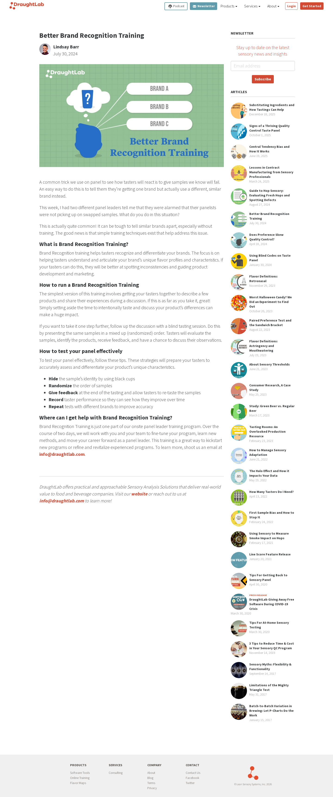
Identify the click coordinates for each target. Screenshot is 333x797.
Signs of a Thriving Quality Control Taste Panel (269, 128)
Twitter (190, 783)
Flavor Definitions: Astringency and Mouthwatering (263, 346)
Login (291, 6)
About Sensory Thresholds (269, 364)
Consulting (116, 773)
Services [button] (252, 6)
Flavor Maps (78, 783)
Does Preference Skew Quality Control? (266, 237)
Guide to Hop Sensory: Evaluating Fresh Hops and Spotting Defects (269, 195)
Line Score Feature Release (270, 554)
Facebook (192, 778)
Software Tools (80, 773)
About (151, 773)
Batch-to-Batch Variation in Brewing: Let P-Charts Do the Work (271, 710)
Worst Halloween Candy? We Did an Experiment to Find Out (270, 302)
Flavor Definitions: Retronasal (263, 278)
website (139, 494)
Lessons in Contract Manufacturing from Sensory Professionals (271, 172)
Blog (150, 778)
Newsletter (203, 6)
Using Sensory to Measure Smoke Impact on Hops (269, 535)
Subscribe (263, 79)
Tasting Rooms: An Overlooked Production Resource (267, 431)
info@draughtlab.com (62, 454)
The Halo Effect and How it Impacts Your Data (269, 473)
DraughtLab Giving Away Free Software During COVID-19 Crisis (271, 604)
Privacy (152, 788)
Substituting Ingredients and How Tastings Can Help (271, 107)
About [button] (273, 6)
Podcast (176, 6)
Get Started (311, 6)
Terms (151, 783)
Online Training (79, 778)
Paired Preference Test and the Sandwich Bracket (270, 322)
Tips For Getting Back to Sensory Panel (268, 577)
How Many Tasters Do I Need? (271, 492)
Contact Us (193, 773)
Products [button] (229, 6)
